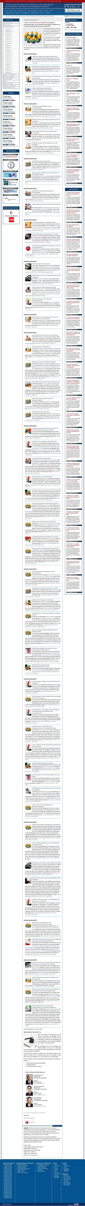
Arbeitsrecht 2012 (8, 1183)
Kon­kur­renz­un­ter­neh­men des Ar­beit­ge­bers (45, 450)
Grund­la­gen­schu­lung (51, 768)
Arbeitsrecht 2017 (8, 1176)
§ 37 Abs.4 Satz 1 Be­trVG (51, 781)
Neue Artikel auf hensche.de (24, 1168)
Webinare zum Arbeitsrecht (10, 85)
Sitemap (56, 1175)
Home (7, 10)
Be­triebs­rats (45, 148)
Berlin (7, 16)
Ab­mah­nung (52, 302)
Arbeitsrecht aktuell (12, 10)
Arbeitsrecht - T (8, 64)
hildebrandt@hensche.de (40, 1094)
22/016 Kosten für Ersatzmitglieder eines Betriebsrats (46, 66)
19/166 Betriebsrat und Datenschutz (41, 161)
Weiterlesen (70, 48)
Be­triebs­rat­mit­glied (50, 616)
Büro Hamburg (67, 1178)
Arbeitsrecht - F (8, 39)
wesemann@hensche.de (40, 1106)
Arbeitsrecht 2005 (8, 1192)
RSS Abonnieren (57, 1125)
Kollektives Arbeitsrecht (43, 1168)
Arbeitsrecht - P (8, 58)
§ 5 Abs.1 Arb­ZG (43, 250)
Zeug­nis (58, 416)
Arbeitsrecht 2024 (8, 1167)
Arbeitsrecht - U (8, 66)
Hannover (24, 16)
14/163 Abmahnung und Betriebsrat (41, 346)
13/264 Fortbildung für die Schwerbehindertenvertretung (46, 490)
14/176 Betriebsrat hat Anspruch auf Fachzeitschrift (45, 335)
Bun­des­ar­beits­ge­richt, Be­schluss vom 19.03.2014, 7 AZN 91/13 (40, 343)
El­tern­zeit (44, 798)
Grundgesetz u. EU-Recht (43, 1164)
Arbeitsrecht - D (8, 35)
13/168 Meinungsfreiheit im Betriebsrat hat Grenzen (45, 536)
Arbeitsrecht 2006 (8, 1191)
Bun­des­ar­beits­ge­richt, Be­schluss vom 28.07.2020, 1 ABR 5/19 (40, 116)
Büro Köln (66, 1180)
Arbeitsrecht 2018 (8, 1175)
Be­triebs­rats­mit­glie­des (48, 608)
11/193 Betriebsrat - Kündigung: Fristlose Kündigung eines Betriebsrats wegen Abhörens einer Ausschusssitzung (45, 711)
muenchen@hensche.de (10, 130)
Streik (38, 463)
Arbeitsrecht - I (8, 45)
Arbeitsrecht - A (8, 29)
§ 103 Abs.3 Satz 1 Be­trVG (44, 373)
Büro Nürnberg (67, 1183)
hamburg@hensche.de (10, 111)
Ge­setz (40, 553)
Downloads (56, 1166)
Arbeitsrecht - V (8, 68)
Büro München (67, 1182)
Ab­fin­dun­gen (44, 209)
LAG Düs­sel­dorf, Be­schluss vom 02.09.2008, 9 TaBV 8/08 (41, 974)
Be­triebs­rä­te (41, 278)
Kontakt (56, 1170)
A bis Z (55, 1164)
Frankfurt (12, 16)
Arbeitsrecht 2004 (8, 1193)
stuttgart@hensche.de (9, 143)
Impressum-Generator (10, 12)
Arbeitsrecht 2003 (8, 1195)
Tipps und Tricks (7, 24)
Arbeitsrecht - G (8, 41)
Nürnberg (40, 16)
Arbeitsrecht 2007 (8, 1189)
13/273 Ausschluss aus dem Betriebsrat (42, 476)
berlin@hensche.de (9, 98)
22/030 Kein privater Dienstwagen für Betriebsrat (44, 56)
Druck (55, 1167)
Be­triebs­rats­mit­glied (51, 35)
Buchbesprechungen (22, 1164)
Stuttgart (45, 16)
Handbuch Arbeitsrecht (22, 10)
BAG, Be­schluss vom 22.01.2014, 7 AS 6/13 (38, 408)
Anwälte (51, 16)
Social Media (57, 1174)
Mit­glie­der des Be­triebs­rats (44, 363)
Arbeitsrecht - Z (8, 72)
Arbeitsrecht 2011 (8, 1184)
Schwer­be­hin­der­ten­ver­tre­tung (39, 496)
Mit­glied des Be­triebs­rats (54, 413)
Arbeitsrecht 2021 (8, 1171)
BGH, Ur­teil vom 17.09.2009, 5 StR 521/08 (51, 936)
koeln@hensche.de (9, 124)
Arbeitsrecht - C (8, 33)
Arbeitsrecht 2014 (8, 1180)
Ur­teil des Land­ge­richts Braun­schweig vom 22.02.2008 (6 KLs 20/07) (45, 927)
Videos (5, 81)
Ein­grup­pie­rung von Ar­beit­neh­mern (50, 997)
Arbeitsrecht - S (8, 62)
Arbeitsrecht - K (8, 47)
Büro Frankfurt (67, 1176)
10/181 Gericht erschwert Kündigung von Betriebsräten (46, 824)
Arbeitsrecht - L (8, 49)
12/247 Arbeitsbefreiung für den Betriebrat (43, 600)
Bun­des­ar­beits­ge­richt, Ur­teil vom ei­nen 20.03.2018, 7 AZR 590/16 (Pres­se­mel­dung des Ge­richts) (42, 212)
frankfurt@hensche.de (9, 105)
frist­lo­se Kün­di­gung (36, 446)
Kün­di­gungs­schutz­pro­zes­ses (47, 618)
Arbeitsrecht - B (9, 31)
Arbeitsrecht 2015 (8, 1179)
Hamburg (18, 16)
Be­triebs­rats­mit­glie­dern (40, 252)
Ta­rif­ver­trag (47, 525)
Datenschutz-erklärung (67, 1170)
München (34, 16)
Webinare (42, 12)
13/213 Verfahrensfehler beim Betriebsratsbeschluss (45, 503)
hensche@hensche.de (39, 1083)
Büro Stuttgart (67, 1184)
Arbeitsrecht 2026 (8, 1164)
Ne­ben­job (29, 453)
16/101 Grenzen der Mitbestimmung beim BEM (44, 287)
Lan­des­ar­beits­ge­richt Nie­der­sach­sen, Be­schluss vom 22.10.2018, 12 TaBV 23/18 (42, 181)
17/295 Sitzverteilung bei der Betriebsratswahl (44, 222)
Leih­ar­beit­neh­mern (36, 435)
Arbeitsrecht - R (8, 60)
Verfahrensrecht (41, 1171)
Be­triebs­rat (42, 176)
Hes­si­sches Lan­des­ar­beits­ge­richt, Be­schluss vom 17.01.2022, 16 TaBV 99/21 (46, 71)
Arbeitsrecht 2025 (8, 1166)
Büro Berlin (66, 1175)
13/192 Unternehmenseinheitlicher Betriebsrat (44, 521)
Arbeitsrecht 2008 (8, 1188)
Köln (29, 16)
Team (65, 1167)
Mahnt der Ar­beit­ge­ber (43, 348)
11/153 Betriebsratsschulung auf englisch (42, 763)
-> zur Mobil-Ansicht (8, 20)
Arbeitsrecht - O (8, 56)
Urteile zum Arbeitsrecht (43, 10)
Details (10, 100)
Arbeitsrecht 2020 (8, 1172)
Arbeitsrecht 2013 (8, 1182)
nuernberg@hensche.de (10, 136)
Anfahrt (5, 100)
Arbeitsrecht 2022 (8, 1170)
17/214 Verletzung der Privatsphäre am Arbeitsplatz (45, 234)
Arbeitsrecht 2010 (8, 1186)
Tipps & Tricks (17, 12)
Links (55, 1171)
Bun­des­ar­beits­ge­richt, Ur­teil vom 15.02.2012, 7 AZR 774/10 (43, 609)
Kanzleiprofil (47, 12)
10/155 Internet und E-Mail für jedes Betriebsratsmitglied (46, 863)
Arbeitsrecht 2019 (8, 1174)
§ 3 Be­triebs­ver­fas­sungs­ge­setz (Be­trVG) (47, 523)
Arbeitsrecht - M (8, 51)
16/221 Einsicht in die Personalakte (41, 263)
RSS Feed (56, 1172)
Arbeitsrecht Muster (25, 12)
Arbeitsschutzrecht (42, 1167)
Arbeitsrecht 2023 (8, 1168)
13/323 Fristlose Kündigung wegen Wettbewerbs (44, 441)
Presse (51, 10)
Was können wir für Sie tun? (32, 1032)
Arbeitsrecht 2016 (8, 1178)
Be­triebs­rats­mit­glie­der (47, 207)
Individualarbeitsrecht (42, 1166)
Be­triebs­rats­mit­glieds (49, 446)
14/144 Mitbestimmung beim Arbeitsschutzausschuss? (46, 381)
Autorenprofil (30, 1122)
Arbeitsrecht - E (8, 37)
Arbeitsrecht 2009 (8, 1187)
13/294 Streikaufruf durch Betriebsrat (41, 458)
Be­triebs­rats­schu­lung (37, 670)
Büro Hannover (67, 1179)
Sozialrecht (40, 1170)
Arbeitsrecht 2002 (8, 1196)
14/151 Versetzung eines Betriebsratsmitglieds (44, 361)
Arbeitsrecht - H (8, 43)
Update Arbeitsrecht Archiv (9, 87)
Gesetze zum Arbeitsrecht (33, 10)
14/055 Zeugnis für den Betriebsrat (41, 411)
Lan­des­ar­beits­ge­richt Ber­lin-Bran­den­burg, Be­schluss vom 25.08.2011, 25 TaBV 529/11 (43, 758)
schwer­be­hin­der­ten (52, 946)
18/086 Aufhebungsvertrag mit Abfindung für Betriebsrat (46, 204)
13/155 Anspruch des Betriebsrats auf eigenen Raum (45, 548)
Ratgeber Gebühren (34, 12)
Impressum (66, 1168)
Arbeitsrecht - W (8, 70)
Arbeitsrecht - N (8, 53)
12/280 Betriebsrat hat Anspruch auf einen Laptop (45, 588)
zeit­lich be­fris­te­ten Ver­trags (48, 655)
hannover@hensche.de (10, 117)
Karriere (56, 1168)
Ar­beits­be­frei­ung (44, 601)
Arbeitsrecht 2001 (8, 1197)
